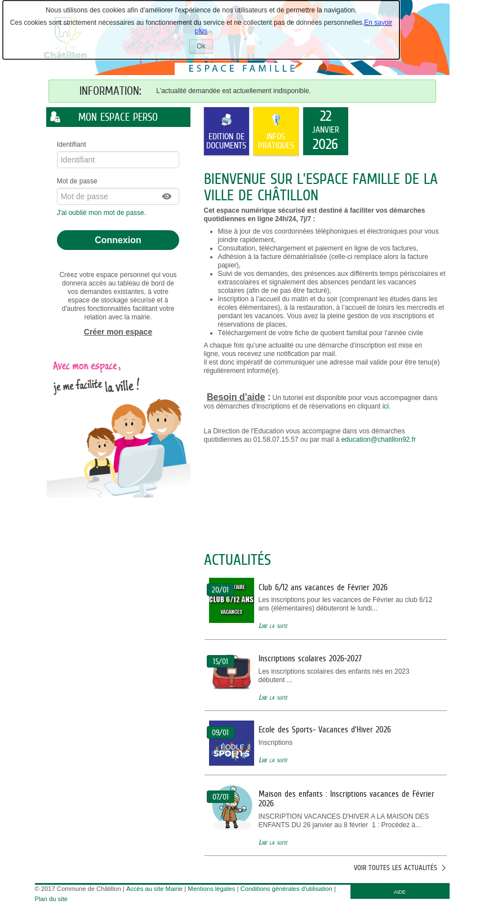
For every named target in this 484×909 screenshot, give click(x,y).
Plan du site (51, 898)
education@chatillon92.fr (378, 439)
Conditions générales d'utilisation (286, 888)
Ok (204, 48)
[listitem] (325, 131)
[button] (167, 196)
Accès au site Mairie (154, 888)
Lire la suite (273, 625)
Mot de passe (77, 181)
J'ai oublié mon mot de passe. (102, 213)
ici (386, 406)
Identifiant (71, 144)
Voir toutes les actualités (395, 867)
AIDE (400, 892)
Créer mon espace (118, 331)
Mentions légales (211, 888)
